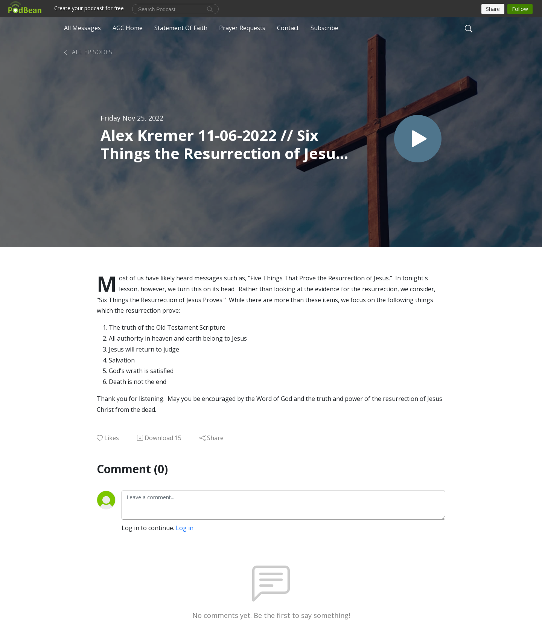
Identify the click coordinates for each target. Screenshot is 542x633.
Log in (184, 528)
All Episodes (87, 52)
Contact (288, 28)
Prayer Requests (242, 28)
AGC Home (128, 28)
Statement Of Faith (180, 28)
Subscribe (324, 28)
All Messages (82, 28)
